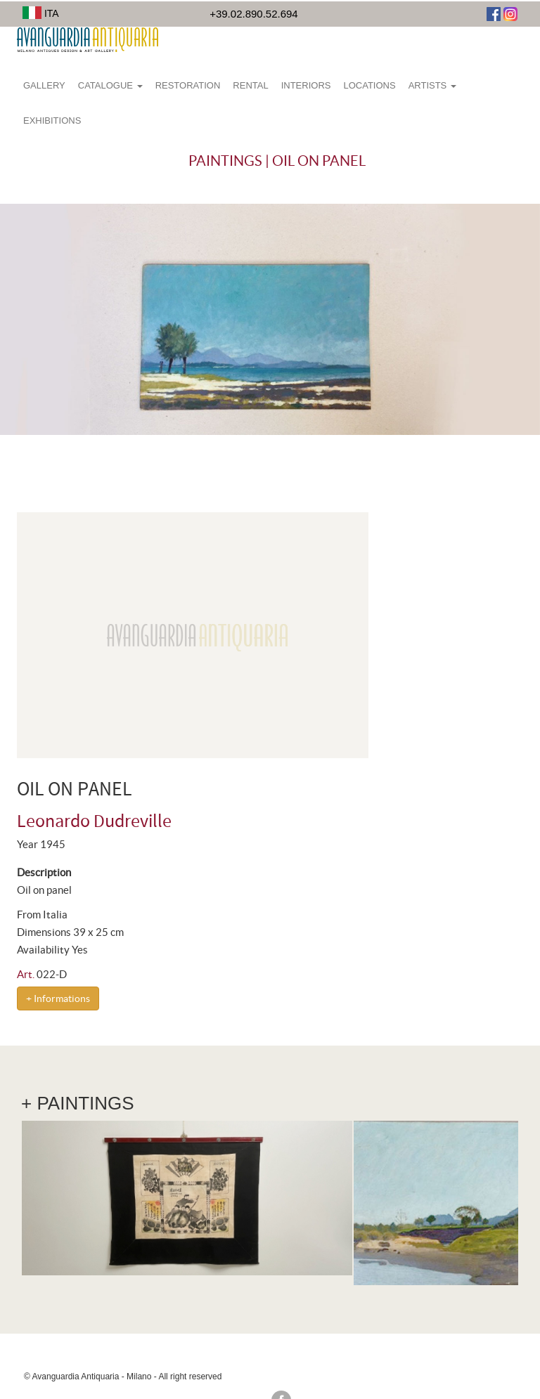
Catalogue (110, 85)
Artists (432, 85)
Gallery (44, 85)
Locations (369, 85)
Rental (250, 85)
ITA (40, 13)
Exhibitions (52, 120)
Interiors (306, 85)
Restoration (188, 85)
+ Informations (58, 998)
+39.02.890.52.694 (254, 14)
